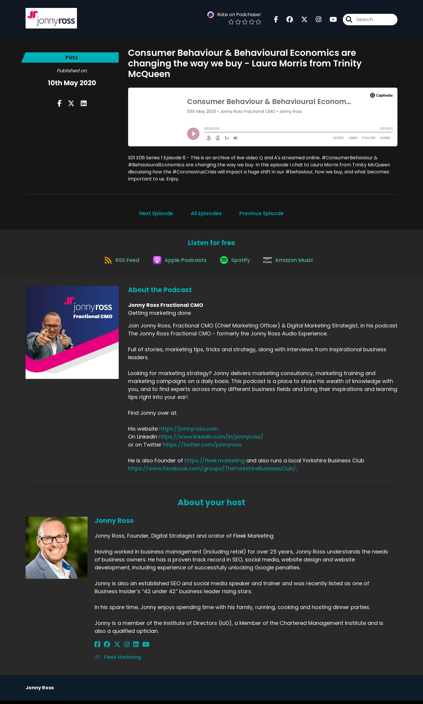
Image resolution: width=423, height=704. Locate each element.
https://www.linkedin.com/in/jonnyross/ (211, 440)
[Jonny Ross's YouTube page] (133, 647)
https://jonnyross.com (188, 432)
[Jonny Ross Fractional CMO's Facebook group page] (286, 20)
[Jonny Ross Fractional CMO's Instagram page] (315, 20)
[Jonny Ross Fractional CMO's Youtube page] (330, 20)
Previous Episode (261, 213)
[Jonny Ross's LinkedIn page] (126, 647)
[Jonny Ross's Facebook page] (97, 647)
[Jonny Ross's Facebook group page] (104, 647)
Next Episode (156, 213)
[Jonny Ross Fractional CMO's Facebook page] (276, 20)
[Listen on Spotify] (235, 262)
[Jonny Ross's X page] (112, 647)
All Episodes (206, 213)
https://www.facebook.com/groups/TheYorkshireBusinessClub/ (212, 471)
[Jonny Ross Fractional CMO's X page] (301, 20)
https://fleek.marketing (214, 463)
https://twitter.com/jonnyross (202, 448)
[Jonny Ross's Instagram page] (119, 647)
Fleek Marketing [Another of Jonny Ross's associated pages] (118, 660)
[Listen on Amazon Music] (291, 262)
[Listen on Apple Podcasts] (178, 262)
